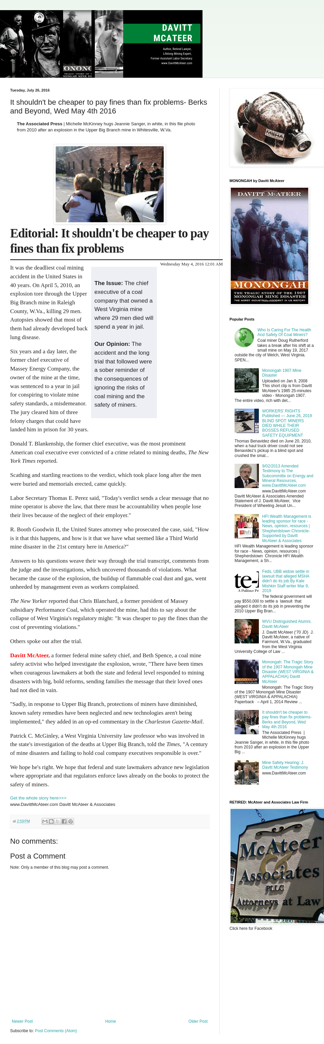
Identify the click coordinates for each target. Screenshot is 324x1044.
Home (110, 1021)
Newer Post (22, 1021)
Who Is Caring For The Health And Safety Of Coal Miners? (284, 332)
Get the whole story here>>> (38, 797)
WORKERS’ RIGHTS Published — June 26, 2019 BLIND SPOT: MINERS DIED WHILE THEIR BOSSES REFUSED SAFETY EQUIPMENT (287, 423)
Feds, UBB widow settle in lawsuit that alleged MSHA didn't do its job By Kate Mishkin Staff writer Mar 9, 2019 (285, 581)
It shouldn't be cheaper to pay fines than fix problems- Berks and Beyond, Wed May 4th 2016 (287, 719)
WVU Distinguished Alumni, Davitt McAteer (287, 624)
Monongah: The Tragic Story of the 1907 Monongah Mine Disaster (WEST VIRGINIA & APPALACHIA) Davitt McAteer (288, 672)
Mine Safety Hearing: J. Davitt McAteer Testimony (285, 765)
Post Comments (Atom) (56, 1030)
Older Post (198, 1021)
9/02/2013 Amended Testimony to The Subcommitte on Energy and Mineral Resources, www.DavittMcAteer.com (287, 476)
